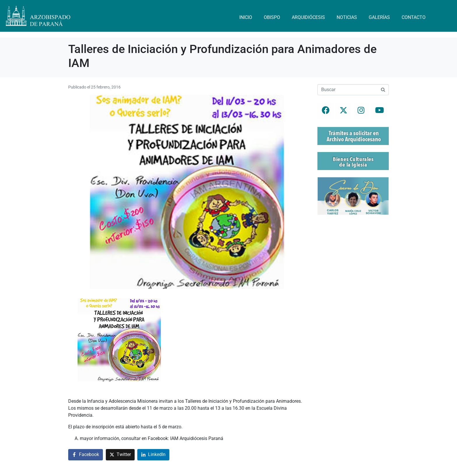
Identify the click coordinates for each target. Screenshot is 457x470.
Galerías (379, 17)
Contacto (414, 17)
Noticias (347, 17)
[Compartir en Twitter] (120, 454)
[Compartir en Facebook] (85, 454)
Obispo (272, 17)
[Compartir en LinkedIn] (153, 454)
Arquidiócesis (308, 17)
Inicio (245, 17)
